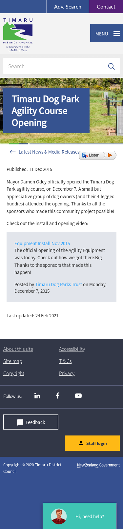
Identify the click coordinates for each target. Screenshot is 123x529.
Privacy (66, 373)
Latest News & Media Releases (49, 151)
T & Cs (65, 361)
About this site (18, 349)
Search (67, 6)
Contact (102, 6)
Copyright (13, 373)
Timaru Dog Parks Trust (58, 284)
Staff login (96, 443)
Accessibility (72, 349)
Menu (99, 34)
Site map (12, 361)
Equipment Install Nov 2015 (42, 243)
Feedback (35, 422)
